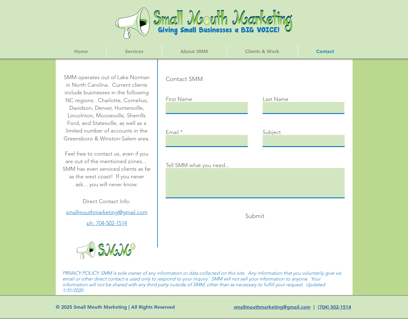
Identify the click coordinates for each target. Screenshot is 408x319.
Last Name (275, 99)
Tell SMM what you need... (198, 165)
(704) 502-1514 (334, 307)
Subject (272, 132)
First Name (179, 99)
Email (172, 132)
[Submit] (255, 215)
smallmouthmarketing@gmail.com (272, 307)
